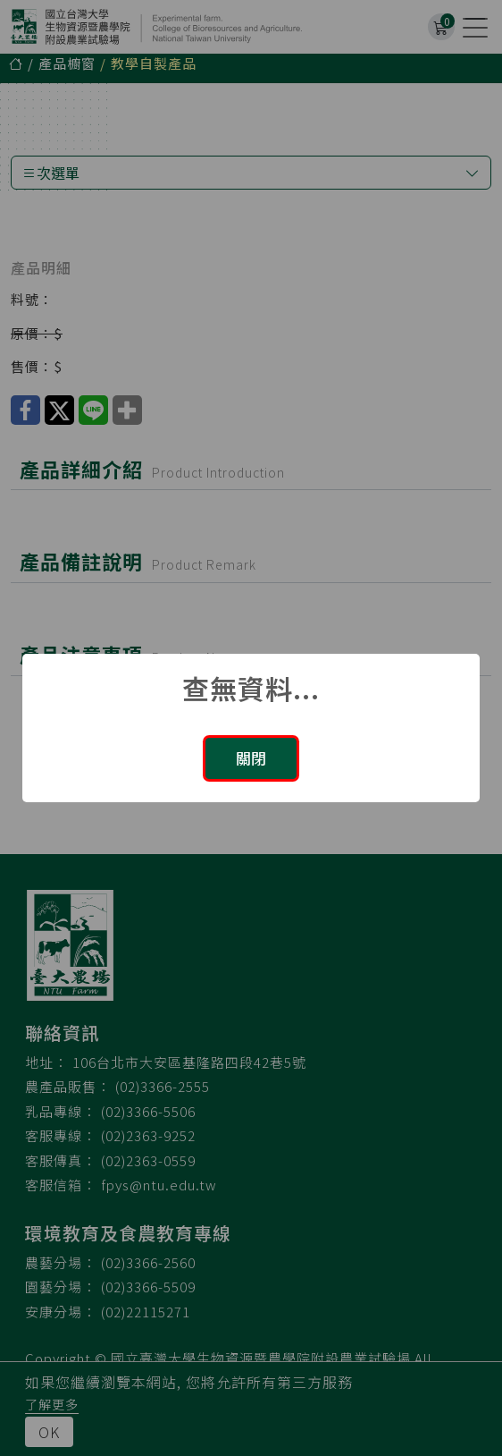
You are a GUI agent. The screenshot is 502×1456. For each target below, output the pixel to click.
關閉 (251, 758)
